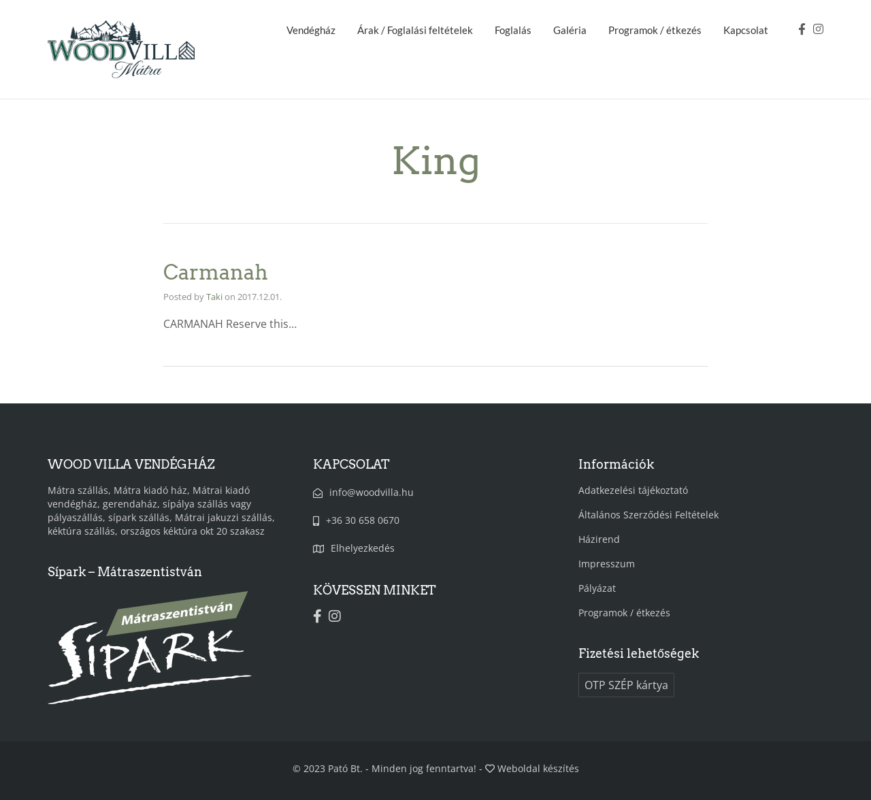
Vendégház (310, 30)
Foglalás (513, 30)
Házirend (599, 539)
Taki (214, 296)
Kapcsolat (745, 30)
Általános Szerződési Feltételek (648, 514)
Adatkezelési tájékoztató (633, 490)
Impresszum (606, 563)
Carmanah (215, 272)
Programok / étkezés (655, 30)
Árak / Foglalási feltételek (415, 30)
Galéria (570, 30)
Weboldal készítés (538, 768)
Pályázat (597, 588)
